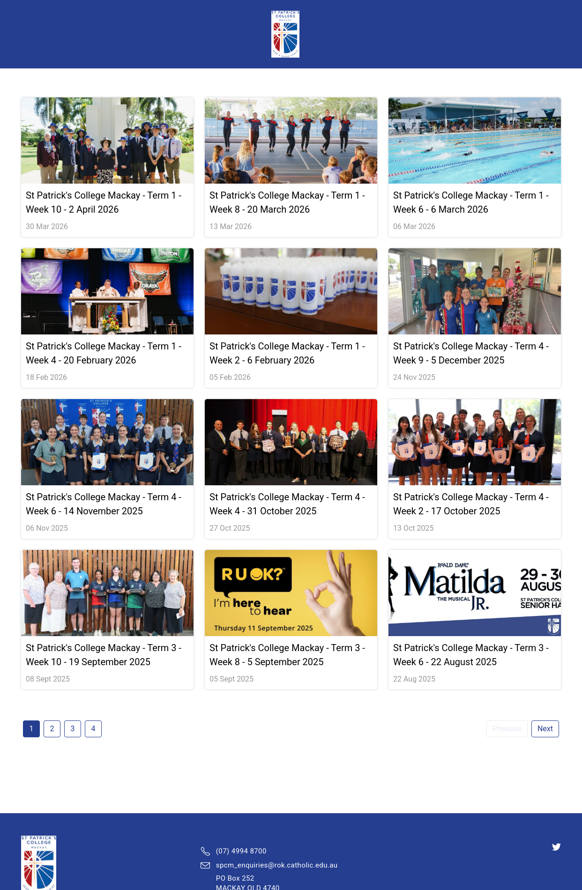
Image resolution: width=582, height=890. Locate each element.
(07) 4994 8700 (241, 851)
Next (545, 728)
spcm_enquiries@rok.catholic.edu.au (277, 865)
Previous (507, 728)
